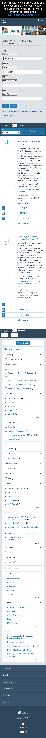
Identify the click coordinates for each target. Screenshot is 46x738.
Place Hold (15, 218)
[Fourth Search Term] (20, 98)
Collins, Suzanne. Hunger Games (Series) (23, 527)
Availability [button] (9, 355)
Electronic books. (14, 399)
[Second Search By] (9, 67)
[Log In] (38, 20)
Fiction (10, 449)
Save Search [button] (23, 343)
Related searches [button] (11, 568)
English (11, 552)
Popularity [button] (8, 474)
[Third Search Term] (20, 85)
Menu (4, 22)
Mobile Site (23, 732)
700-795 (11, 562)
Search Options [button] (9, 116)
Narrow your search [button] (12, 349)
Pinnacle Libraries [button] (11, 365)
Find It (14, 208)
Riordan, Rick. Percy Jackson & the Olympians (21, 538)
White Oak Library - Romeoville (20, 389)
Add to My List (23, 223)
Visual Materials (14, 439)
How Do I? (6, 702)
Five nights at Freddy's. (16, 523)
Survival (11, 414)
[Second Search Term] (20, 72)
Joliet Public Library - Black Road (20, 381)
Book (10, 427)
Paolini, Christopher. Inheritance (20, 533)
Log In (42, 20)
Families (11, 402)
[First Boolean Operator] (5, 63)
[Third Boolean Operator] (5, 90)
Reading (11, 410)
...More (34, 180)
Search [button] (23, 675)
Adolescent (12, 459)
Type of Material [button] (11, 422)
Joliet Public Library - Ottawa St (20, 385)
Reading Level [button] (10, 557)
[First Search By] (9, 54)
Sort (3, 129)
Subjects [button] (8, 394)
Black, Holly (12, 492)
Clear (13, 106)
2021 (10, 469)
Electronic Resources (16, 431)
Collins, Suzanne (14, 496)
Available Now (13, 360)
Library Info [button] (23, 682)
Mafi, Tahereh (13, 504)
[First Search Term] (20, 58)
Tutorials (6, 695)
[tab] (34, 131)
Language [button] (9, 547)
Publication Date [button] (11, 464)
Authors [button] (8, 484)
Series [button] (7, 512)
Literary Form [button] (10, 444)
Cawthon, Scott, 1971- (16, 489)
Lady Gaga (12, 500)
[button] (34, 131)
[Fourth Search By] (9, 94)
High (10, 479)
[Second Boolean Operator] (5, 76)
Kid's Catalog (23, 726)
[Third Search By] (9, 80)
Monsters (11, 406)
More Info (15, 213)
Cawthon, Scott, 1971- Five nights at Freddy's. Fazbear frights (21, 518)
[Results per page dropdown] (14, 125)
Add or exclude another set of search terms (22, 111)
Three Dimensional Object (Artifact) (22, 435)
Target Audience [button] (11, 454)
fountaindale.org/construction (23, 14)
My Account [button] (23, 689)
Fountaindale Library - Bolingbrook (22, 373)
